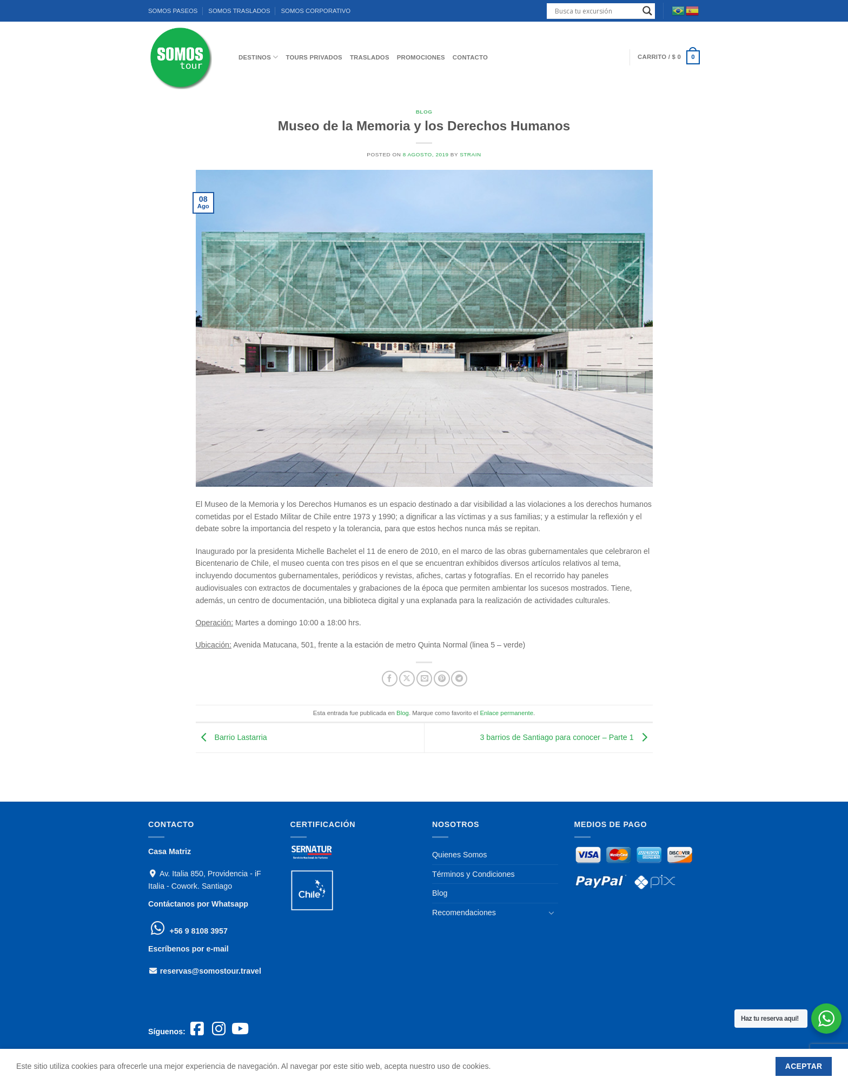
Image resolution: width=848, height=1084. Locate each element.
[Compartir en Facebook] (390, 679)
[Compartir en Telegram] (459, 679)
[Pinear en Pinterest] (441, 679)
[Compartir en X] (407, 679)
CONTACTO (470, 57)
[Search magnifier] (647, 10)
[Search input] (596, 10)
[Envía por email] (424, 679)
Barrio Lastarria (231, 737)
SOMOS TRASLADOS (239, 11)
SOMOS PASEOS (172, 11)
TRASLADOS (369, 57)
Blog (424, 112)
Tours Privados (314, 57)
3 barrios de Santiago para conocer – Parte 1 (566, 737)
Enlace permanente (506, 713)
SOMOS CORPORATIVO (315, 11)
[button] (669, 57)
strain (470, 154)
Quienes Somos (459, 854)
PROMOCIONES (421, 57)
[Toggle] (551, 913)
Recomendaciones (464, 912)
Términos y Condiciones (473, 874)
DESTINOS (258, 57)
